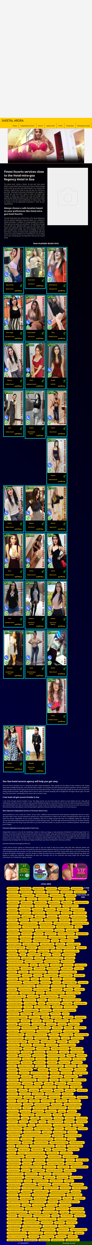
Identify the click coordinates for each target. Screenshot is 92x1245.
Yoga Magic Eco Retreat (15, 1164)
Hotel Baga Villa (44, 948)
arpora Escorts (12, 813)
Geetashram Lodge (53, 924)
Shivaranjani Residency (57, 1115)
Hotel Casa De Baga (81, 955)
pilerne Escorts (37, 830)
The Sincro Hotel (47, 1143)
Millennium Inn (60, 1060)
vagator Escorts (27, 837)
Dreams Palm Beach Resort (49, 917)
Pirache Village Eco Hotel (74, 1084)
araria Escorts (51, 1173)
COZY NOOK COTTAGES (41, 910)
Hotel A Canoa (56, 938)
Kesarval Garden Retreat (72, 1035)
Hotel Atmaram (73, 945)
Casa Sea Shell (79, 896)
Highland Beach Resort (41, 934)
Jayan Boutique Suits (40, 1028)
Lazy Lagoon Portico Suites (62, 1046)
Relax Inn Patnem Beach (15, 1098)
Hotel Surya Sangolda (14, 1018)
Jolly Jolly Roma (51, 1032)
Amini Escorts (40, 1227)
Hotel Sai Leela (60, 1004)
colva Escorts (32, 820)
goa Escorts (70, 820)
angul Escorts (29, 1184)
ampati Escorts (56, 1180)
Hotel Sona (23, 1011)
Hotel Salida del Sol (74, 1004)
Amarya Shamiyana (73, 865)
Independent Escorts (27, 46)
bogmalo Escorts (80, 813)
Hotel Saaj (38, 1004)
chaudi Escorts (70, 816)
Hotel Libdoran (26, 983)
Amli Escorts (51, 1233)
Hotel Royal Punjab (13, 1004)
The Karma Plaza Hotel (50, 1133)
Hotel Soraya (34, 1011)
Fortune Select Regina (14, 924)
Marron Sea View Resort (73, 1056)
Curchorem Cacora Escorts (44, 851)
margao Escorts (38, 809)
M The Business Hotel (14, 1053)
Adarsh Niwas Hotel (47, 865)
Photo (60, 46)
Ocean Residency (66, 1074)
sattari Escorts (66, 833)
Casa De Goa (27, 896)
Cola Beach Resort (43, 907)
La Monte (33, 1042)
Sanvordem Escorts (40, 858)
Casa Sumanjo (12, 900)
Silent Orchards (12, 1119)
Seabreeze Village (13, 1112)
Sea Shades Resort (13, 1108)
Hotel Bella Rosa (80, 948)
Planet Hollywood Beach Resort (31, 1088)
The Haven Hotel (35, 1133)
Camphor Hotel (66, 889)
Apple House (81, 868)
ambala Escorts (12, 1177)
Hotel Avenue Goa (13, 948)
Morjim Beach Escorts (79, 840)
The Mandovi (12, 1136)
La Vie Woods (69, 1042)
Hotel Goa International (67, 966)
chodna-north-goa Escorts (16, 820)
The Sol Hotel (59, 1143)
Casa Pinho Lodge (66, 896)
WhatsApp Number (69, 1243)
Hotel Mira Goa (70, 987)
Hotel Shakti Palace (49, 1007)
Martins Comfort (13, 1060)
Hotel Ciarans (55, 959)
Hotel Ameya (36, 941)
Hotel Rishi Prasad (79, 1001)
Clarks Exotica (46, 903)
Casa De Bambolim (13, 896)
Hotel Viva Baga (74, 1021)
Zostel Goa (62, 1164)
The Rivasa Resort (30, 1140)
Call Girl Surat (38, 1238)
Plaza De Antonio (50, 1088)
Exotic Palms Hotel (54, 920)
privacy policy (13, 1238)
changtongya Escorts (14, 1184)
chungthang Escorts (67, 1184)
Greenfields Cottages (14, 931)
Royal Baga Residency (40, 1101)
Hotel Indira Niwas (77, 973)
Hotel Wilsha (28, 1025)
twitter (67, 1220)
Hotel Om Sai (24, 994)
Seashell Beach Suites (41, 1112)
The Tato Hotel (71, 1143)
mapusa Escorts (54, 823)
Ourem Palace (40, 1081)
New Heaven (12, 1070)
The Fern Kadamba (77, 1129)
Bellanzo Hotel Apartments (34, 882)
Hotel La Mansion (79, 980)
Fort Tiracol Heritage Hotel (72, 920)
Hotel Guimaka (26, 973)
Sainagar (78, 847)
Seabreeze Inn (65, 1108)
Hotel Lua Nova (64, 983)
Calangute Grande (53, 889)
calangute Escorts (13, 816)
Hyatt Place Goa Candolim (72, 1025)
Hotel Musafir (12, 990)
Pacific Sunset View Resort (55, 1081)
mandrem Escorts (40, 823)
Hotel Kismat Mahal (14, 980)
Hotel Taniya (28, 1018)
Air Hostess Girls (23, 1215)
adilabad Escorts (13, 1187)
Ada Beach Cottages (14, 865)
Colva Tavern (12, 910)
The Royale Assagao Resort (47, 1140)
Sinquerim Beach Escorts (65, 847)
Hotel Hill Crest (52, 973)
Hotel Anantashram (61, 941)
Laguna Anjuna (81, 1042)
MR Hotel (11, 1067)
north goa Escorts (41, 826)
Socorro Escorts (12, 861)
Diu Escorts (51, 1221)
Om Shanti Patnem (13, 1081)
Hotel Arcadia (12, 945)
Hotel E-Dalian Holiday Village (17, 962)
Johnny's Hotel (25, 1032)
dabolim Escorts (58, 820)
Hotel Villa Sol (34, 1021)
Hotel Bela (68, 948)
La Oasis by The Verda (55, 1042)
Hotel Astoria (51, 945)
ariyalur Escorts (81, 1184)
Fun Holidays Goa (30, 924)
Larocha (31, 1046)
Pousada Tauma (63, 1088)
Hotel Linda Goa (39, 983)
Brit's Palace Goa (13, 889)
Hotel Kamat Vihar (39, 976)
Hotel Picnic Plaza (56, 997)
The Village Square (13, 1150)
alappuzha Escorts (79, 1177)
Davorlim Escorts (72, 851)
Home (15, 46)
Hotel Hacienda (39, 973)
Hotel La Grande (65, 980)
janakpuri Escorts (13, 1191)
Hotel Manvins (77, 983)
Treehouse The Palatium (79, 1150)
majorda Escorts (26, 823)
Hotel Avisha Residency (29, 948)
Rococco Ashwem (76, 1098)
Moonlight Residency (77, 1063)
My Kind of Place (22, 1067)
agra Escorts (39, 1187)
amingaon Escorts (37, 1173)
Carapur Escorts (13, 851)
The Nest (55, 1136)
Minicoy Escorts (52, 1227)
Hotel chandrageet (41, 959)
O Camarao (11, 1074)
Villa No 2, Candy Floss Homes (17, 1157)
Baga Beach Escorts (14, 847)
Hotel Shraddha (76, 1007)
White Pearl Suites (57, 1161)
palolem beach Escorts (70, 826)
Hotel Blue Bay (56, 952)
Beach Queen (70, 879)
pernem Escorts (24, 830)
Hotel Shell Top (63, 1007)
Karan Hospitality (13, 1035)
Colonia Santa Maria (58, 907)
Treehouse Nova (63, 1150)
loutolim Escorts (13, 823)
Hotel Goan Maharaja (14, 969)
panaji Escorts (12, 830)
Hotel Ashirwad (24, 945)
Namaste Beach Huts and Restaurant (42, 1067)
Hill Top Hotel (55, 934)
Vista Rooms (72, 1157)
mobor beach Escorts (81, 823)
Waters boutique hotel (15, 1161)
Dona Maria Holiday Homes (55, 913)
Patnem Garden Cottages (55, 1084)
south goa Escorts (13, 837)
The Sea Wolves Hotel (14, 1143)
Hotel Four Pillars (13, 966)
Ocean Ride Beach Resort (15, 1077)
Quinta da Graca (70, 1091)
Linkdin (67, 1222)
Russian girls (22, 1213)
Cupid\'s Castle (12, 913)
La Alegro (25, 1039)
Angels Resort (32, 868)
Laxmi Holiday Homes (44, 1046)
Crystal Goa (68, 910)
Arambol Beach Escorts (30, 847)
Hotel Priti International (28, 1001)
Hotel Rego (54, 1001)
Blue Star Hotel (55, 886)
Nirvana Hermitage (59, 1070)
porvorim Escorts (63, 830)
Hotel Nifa (54, 990)
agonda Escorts (12, 809)
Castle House (45, 900)
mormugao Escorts (26, 826)
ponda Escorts (50, 830)
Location (82, 1239)
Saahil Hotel (68, 1101)
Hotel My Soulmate (25, 990)
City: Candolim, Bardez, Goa (16, 917)
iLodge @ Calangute (14, 1028)
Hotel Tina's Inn (54, 1018)
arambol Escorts (77, 809)
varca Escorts (64, 837)
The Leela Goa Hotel (77, 1133)
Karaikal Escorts (41, 1229)
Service (40, 46)
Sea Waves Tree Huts (51, 1108)
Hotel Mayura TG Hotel (26, 987)
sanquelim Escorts (53, 833)
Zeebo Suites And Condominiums (35, 1164)
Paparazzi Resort (39, 1084)
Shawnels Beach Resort (40, 1115)
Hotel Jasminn (12, 976)
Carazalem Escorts (45, 844)
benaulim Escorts (53, 813)
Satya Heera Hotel (44, 1105)
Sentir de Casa (12, 1115)
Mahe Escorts (52, 1229)
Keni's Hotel (57, 1035)
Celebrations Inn (69, 900)
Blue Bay (33, 886)
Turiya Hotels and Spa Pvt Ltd (16, 1154)
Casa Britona (12, 893)
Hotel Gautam (26, 966)
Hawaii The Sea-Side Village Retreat (64, 931)
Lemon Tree (28, 1049)
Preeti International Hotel (79, 1088)
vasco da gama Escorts (78, 837)
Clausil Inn (57, 903)
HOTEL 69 (45, 938)
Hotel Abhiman (80, 938)
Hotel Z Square (56, 1025)
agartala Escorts (26, 1187)
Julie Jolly (61, 1032)
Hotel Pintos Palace (71, 997)
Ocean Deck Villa (52, 1074)
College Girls (22, 1211)
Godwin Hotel (57, 927)
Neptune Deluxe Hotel (74, 1067)
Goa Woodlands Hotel (14, 927)
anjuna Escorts (51, 809)
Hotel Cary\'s (53, 955)
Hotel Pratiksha (12, 1001)
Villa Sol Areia (34, 1157)
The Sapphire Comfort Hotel (32, 1147)
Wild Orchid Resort (72, 1161)
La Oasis (42, 1042)
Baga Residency (27, 879)
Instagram (68, 1224)
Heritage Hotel (26, 934)
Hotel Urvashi (22, 1021)
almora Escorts (50, 1187)
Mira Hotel (72, 1060)
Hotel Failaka (62, 962)
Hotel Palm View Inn (80, 994)
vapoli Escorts (52, 837)
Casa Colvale (23, 893)
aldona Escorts (25, 809)
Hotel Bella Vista (13, 952)
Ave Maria (56, 875)
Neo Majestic (61, 1067)
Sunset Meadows (38, 1126)
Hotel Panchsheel (13, 997)
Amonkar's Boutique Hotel (16, 868)
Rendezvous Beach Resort (33, 1098)
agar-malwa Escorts (14, 1180)
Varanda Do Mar (50, 1154)
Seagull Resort (26, 1112)
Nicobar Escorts (41, 1213)
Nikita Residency (37, 1070)
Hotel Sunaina (12, 1014)
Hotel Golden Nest (42, 969)
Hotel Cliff (65, 959)
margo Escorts (67, 823)
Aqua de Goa (12, 872)
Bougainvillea (68, 886)
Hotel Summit (70, 1011)
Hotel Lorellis (52, 983)
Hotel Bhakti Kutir (43, 952)
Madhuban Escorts (51, 840)
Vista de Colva (61, 1157)
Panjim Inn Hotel (82, 1081)
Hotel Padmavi (66, 994)
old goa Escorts (55, 826)
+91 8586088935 (66, 1210)
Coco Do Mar (83, 903)
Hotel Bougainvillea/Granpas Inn (36, 955)
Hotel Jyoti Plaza (25, 976)
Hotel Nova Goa (80, 990)
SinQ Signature (79, 1119)
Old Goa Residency (54, 1077)
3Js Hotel (55, 861)
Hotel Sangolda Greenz (15, 1007)
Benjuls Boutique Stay (52, 882)
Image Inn (27, 1028)
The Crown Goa (49, 1129)
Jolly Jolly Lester (38, 1032)
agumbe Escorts (65, 1177)
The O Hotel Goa (67, 1136)
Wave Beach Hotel (30, 1161)
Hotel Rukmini (27, 1004)
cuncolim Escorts (45, 820)
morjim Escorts (12, 826)
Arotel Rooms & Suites (71, 872)
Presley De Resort (13, 1091)
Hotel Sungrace (24, 1014)
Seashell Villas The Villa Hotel (59, 1112)
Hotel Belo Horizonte (28, 952)
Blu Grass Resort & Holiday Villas (17, 886)
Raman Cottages (45, 1095)
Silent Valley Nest (26, 1119)
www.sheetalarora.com (69, 1239)
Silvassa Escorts (41, 1235)
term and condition (25, 1238)
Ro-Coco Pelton (62, 1098)
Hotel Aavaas (68, 938)
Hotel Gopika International (60, 969)
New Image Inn (24, 1070)
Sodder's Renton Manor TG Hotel (18, 1122)
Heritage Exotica (13, 934)
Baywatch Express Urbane (54, 879)
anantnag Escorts (37, 1177)
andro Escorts (44, 1180)
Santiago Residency (29, 1105)
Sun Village (26, 1126)
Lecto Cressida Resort (14, 1049)
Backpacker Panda (68, 875)
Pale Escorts (38, 854)
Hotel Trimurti (82, 1018)
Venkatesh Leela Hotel (65, 1154)
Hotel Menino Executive (55, 987)
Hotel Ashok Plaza (38, 945)
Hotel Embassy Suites (48, 962)
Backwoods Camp (13, 879)
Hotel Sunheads (38, 1014)
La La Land (23, 1042)
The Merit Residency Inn (42, 1136)
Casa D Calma (53, 893)
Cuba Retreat (79, 910)
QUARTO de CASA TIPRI (54, 1091)
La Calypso (35, 1039)
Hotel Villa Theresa (47, 1021)
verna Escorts (12, 840)
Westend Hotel (44, 1161)
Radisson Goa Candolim (15, 1095)
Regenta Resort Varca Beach (62, 1095)
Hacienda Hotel (45, 931)
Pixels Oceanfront (13, 1088)
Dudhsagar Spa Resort (67, 917)
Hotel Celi (29, 959)
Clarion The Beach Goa (31, 903)
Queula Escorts (12, 858)
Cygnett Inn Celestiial (27, 913)
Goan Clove (28, 927)
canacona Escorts (28, 816)
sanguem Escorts (39, 833)
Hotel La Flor (40, 980)
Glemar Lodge (67, 924)
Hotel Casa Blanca (66, 955)
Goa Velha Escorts (13, 854)
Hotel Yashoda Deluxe (42, 1025)
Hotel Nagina (43, 990)
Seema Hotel (76, 1112)
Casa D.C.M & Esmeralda (68, 893)
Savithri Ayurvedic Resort (61, 1105)
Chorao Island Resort (14, 903)
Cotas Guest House (25, 910)
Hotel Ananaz (48, 941)
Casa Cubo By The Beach (38, 893)
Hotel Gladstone (52, 966)
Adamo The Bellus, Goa (30, 865)
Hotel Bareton (57, 948)
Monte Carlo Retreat (41, 1063)
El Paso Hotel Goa (29, 920)
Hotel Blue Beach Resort (41, 861)
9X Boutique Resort (67, 861)
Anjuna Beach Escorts (47, 847)
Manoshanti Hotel (59, 1053)
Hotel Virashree (61, 1021)
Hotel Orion (54, 994)
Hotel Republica (65, 1001)
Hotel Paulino (26, 997)
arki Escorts (24, 1177)
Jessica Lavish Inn (74, 1028)
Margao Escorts (12, 844)
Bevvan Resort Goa (67, 882)
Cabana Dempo (26, 889)
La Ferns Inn (58, 1039)
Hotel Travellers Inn (68, 1018)
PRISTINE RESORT (38, 1091)
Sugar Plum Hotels (13, 1126)
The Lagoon (64, 1133)
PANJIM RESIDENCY (14, 1084)
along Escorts (24, 1173)
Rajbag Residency (31, 1095)
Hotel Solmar (12, 1011)
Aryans (23, 875)
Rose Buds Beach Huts (14, 1101)
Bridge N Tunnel (80, 886)
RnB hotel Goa (49, 1098)
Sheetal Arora (13, 41)
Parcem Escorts (50, 854)
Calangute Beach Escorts (80, 844)
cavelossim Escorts (56, 816)
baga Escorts (24, 840)
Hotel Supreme (67, 1014)
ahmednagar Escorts (30, 1180)
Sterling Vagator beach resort (69, 1122)
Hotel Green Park (77, 969)
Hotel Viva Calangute (14, 1025)
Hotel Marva (11, 987)
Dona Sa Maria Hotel (73, 913)
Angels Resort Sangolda (47, 868)
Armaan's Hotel (56, 872)
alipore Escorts (63, 1187)
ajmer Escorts (53, 1184)
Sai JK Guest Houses (14, 1105)
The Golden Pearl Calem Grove (17, 1133)
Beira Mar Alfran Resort (15, 882)
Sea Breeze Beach (77, 1105)
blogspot (67, 1226)
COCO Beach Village (69, 903)
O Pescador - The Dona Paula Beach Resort (31, 1074)
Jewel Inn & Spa (12, 1032)
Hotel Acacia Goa (13, 941)
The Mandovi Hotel (25, 1136)
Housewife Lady (12, 1215)
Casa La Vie (38, 896)
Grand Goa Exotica (70, 927)
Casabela (34, 900)
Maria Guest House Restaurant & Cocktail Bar (36, 1056)
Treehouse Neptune (48, 1150)
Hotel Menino (41, 987)
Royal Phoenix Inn (56, 1101)
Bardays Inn (39, 879)
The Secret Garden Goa (31, 1143)
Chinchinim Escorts (27, 851)
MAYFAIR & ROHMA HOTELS (44, 1060)
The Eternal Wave (62, 1129)
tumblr (67, 1227)
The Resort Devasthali (14, 1140)
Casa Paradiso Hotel (51, 896)
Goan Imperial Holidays (42, 927)
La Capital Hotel (46, 1039)
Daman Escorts (40, 1221)
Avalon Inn (46, 875)
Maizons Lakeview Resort (32, 1053)
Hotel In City (64, 973)
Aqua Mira (23, 872)
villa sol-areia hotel (47, 1157)
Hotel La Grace (52, 980)
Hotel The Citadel (41, 1018)
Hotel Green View (13, 973)
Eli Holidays (42, 920)
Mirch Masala (27, 1063)
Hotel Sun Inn (82, 1011)
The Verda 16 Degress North (67, 1140)
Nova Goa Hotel (73, 1070)
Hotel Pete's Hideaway (40, 997)
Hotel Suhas (58, 1011)
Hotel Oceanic (12, 994)
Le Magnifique (78, 1046)
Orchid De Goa (27, 1081)
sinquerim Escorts (80, 833)
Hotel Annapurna (76, 941)
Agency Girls (50, 46)
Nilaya (48, 1070)
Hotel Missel (82, 987)
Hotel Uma (11, 1021)
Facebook (68, 1218)
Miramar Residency (14, 1063)
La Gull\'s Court (81, 1039)
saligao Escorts (25, 833)
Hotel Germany (38, 966)
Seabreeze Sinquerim (79, 1108)
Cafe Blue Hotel (39, 889)
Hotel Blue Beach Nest (71, 952)
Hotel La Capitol (28, 980)
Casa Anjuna (79, 889)
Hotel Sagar (48, 1004)
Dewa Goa (40, 913)
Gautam (41, 924)
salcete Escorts (12, 833)
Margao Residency (13, 1056)
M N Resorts (82, 1049)
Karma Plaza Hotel (27, 1035)
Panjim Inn (70, 1081)
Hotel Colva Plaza (77, 959)
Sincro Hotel (67, 1119)
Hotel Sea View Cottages (33, 1007)
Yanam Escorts (52, 1231)
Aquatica (32, 872)
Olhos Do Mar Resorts (70, 1077)
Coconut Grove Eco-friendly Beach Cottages (21, 907)
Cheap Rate (70, 46)
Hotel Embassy (33, 962)
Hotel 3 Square (34, 938)
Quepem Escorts (82, 854)
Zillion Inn (52, 1164)
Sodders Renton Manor (38, 1122)
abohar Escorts (40, 1184)
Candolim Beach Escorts (62, 844)
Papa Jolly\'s (27, 1084)
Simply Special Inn (54, 1119)
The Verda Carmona (50, 1147)
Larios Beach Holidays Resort (16, 1046)
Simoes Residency (40, 1119)
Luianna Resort (70, 1049)
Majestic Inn (47, 1053)
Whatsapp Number (83, 46)
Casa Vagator (24, 900)
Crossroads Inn (56, 910)
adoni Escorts (12, 1173)
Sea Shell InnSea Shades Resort (32, 1108)
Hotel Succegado (46, 1011)
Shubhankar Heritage (74, 1115)
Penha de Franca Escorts (66, 854)
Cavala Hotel (56, 900)
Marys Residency (27, 1060)
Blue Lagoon (43, 886)
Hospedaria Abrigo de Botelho (17, 938)
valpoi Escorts (40, 837)
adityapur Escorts (51, 1177)
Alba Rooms (60, 865)
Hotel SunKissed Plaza (52, 1014)
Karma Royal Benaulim (43, 1035)
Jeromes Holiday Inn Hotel (57, 1028)
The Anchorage (51, 1126)
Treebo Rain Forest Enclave (31, 1150)
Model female (12, 1213)
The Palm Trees (79, 1136)
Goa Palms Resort (80, 924)
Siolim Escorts (72, 858)
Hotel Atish (62, 945)
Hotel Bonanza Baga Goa (15, 955)
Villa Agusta (79, 1154)
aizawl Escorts (69, 1180)
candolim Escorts (42, 816)
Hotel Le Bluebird (13, 983)
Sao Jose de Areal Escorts (57, 858)
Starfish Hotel (53, 1122)
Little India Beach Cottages (43, 1049)
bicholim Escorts (66, 813)
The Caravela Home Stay (15, 1129)
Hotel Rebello (43, 1001)
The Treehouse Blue (14, 1147)
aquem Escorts (64, 809)
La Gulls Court (12, 1042)
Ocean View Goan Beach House (36, 1077)
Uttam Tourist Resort (35, 1154)
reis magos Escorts (77, 830)
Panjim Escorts (64, 840)
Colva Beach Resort (73, 907)
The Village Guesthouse (66, 1147)
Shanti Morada (25, 1115)
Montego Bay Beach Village (59, 1063)
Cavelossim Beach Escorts (28, 844)
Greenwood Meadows (30, 931)
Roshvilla (27, 1101)
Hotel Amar (25, 941)
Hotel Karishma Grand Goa (56, 976)
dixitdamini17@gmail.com (69, 1207)
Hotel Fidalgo (74, 962)
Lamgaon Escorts (37, 840)
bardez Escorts (39, 813)
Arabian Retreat (43, 872)
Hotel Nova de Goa (66, 990)
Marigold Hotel (57, 1056)
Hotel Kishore (82, 976)
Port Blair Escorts (41, 1217)
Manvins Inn (72, 1053)
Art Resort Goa (12, 875)
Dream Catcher (32, 917)
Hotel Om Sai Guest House (39, 994)
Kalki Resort (71, 1032)
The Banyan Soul (65, 1126)
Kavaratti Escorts (52, 1207)
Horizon (65, 934)
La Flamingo (69, 1039)
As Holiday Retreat (34, 875)
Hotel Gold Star (29, 969)
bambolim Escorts (26, 813)
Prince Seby (25, 1091)
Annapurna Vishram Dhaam (65, 868)
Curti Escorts (59, 851)
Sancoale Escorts (26, 858)
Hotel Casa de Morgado (15, 959)
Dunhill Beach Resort (14, 920)
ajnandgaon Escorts (64, 1173)
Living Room (58, 1049)
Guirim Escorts (27, 854)
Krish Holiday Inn (13, 1039)
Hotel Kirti (71, 976)
